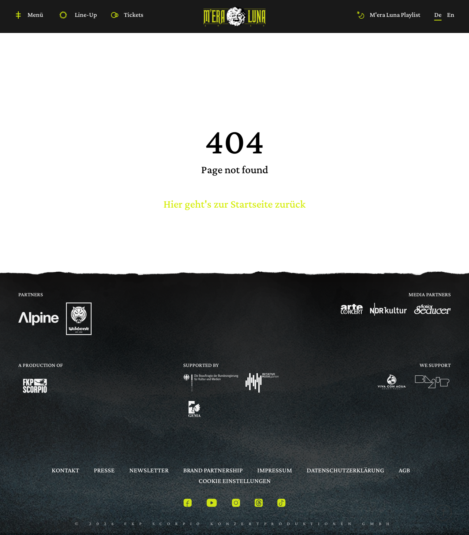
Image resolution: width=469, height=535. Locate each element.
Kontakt (65, 470)
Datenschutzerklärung (345, 470)
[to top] (442, 514)
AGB (404, 470)
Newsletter (149, 470)
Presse (104, 470)
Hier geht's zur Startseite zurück (234, 204)
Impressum (274, 470)
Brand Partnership (213, 470)
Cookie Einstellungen (235, 480)
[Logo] (38, 319)
